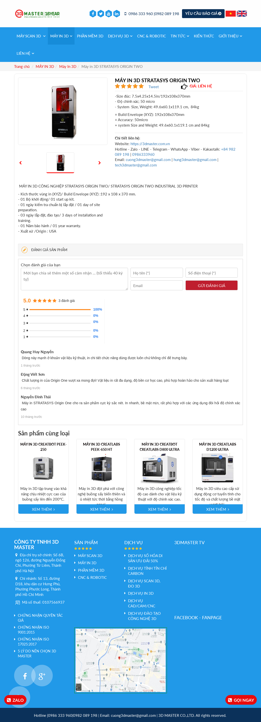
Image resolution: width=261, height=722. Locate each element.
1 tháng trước (30, 365)
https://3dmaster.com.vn (150, 143)
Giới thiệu (230, 36)
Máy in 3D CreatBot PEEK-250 (43, 447)
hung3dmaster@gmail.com (195, 159)
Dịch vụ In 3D (141, 593)
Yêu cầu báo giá (203, 13)
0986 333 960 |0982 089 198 (152, 13)
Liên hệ (25, 53)
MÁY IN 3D (61, 36)
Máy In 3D (67, 66)
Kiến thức (204, 36)
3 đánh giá (66, 301)
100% (96, 309)
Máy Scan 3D (31, 36)
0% (95, 316)
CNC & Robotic (151, 36)
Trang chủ (21, 66)
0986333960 (143, 154)
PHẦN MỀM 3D (90, 36)
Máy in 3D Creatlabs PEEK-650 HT (101, 447)
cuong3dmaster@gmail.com (148, 159)
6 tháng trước (30, 388)
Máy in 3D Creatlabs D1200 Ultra (217, 447)
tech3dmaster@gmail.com (136, 165)
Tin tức (180, 36)
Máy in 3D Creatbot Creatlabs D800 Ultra (160, 447)
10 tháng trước (31, 417)
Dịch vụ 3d (120, 36)
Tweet (154, 86)
